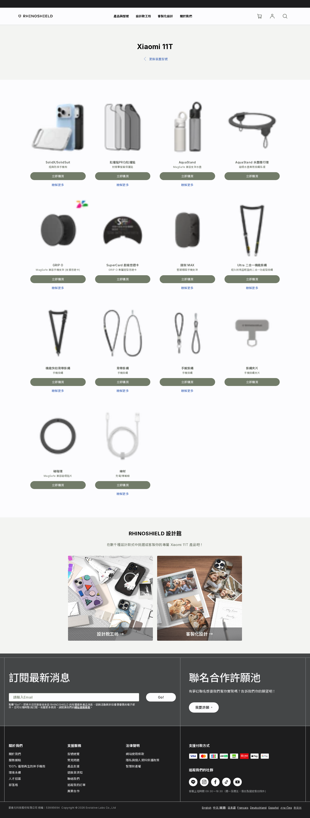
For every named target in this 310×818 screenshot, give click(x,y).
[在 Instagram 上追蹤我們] (204, 782)
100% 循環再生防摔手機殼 (27, 766)
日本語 (232, 807)
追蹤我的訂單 (76, 785)
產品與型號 (121, 16)
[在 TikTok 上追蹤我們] (226, 782)
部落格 (13, 785)
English (206, 807)
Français (242, 807)
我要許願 (203, 707)
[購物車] (259, 16)
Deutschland (258, 807)
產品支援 (73, 766)
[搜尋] (285, 16)
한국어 (297, 807)
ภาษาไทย (286, 807)
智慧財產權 (133, 766)
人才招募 (15, 778)
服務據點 (15, 760)
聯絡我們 (73, 778)
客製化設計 (165, 16)
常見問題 (73, 760)
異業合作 (73, 791)
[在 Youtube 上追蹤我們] (237, 782)
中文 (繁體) (219, 807)
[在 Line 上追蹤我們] (193, 782)
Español (273, 807)
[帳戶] (272, 16)
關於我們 (186, 16)
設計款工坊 (143, 16)
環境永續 (15, 772)
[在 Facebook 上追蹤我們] (215, 782)
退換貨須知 (75, 772)
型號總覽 (73, 754)
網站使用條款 (82, 707)
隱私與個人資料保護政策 (142, 760)
